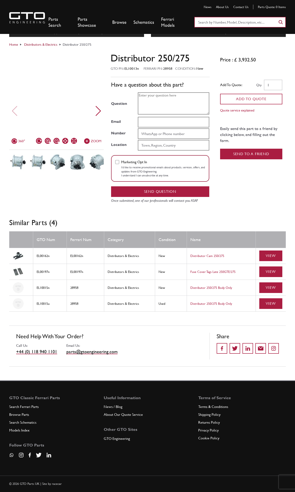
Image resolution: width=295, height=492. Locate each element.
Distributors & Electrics (40, 44)
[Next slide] (98, 111)
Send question (160, 191)
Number (118, 133)
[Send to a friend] (260, 348)
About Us (222, 7)
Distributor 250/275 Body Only (211, 288)
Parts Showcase (87, 22)
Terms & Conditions (213, 406)
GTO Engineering (117, 438)
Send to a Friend (251, 154)
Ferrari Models (168, 22)
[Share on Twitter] (235, 348)
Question (119, 103)
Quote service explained (237, 110)
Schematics (143, 22)
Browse (119, 22)
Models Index (19, 430)
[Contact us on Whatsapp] (11, 456)
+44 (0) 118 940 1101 (36, 351)
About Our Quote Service (123, 414)
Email (116, 121)
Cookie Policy (208, 438)
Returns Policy (209, 422)
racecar (57, 484)
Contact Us (240, 7)
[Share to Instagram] (273, 348)
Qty (259, 85)
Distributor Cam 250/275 (207, 256)
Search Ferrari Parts (24, 406)
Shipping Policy (209, 414)
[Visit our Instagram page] (21, 455)
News (207, 7)
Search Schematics (22, 422)
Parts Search (54, 22)
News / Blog (113, 406)
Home (13, 44)
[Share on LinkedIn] (247, 348)
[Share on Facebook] (222, 348)
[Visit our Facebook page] (29, 455)
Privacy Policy (208, 430)
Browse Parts (19, 414)
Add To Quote (251, 99)
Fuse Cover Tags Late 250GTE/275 (213, 272)
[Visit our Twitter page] (39, 455)
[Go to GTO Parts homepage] (27, 18)
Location (119, 144)
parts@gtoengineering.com (92, 351)
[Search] (280, 22)
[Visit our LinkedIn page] (48, 455)
